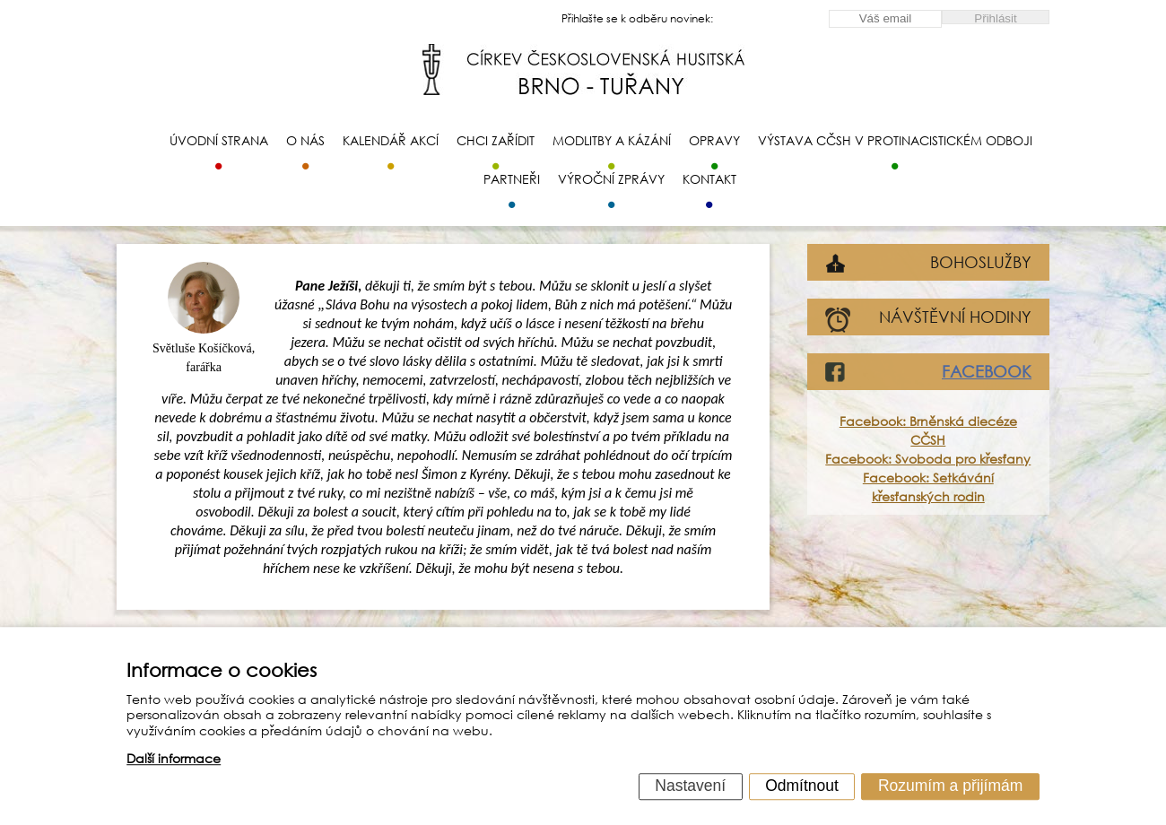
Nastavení (690, 786)
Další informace (173, 759)
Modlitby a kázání (612, 140)
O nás (305, 140)
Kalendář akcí (391, 140)
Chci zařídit (496, 140)
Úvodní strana (219, 140)
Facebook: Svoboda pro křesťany (928, 458)
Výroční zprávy (611, 178)
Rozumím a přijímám (950, 786)
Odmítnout (802, 786)
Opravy (714, 140)
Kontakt (709, 178)
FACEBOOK (986, 371)
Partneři (511, 178)
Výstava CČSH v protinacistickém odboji (895, 140)
